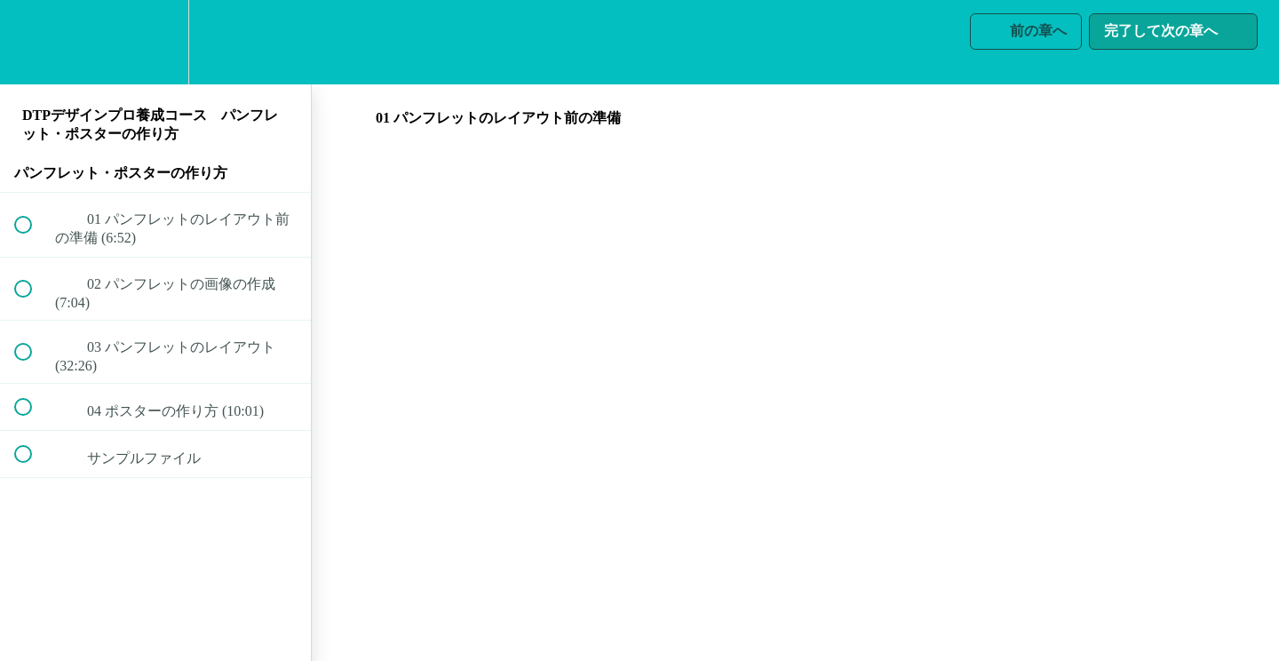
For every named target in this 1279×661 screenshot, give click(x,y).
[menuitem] (155, 42)
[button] (33, 42)
